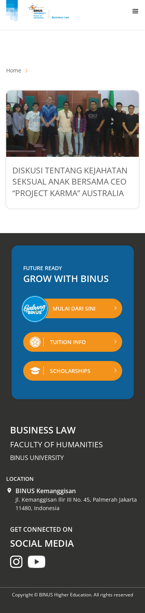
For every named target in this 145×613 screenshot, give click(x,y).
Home (13, 70)
